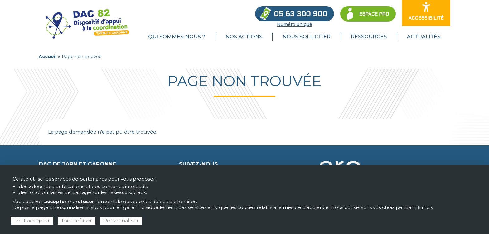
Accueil (47, 56)
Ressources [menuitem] (369, 37)
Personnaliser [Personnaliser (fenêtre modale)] (121, 221)
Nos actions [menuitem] (243, 37)
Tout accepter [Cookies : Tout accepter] (32, 221)
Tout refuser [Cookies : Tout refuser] (76, 221)
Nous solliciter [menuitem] (307, 37)
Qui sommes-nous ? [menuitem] (176, 37)
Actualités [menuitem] (423, 37)
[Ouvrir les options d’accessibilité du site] (426, 13)
